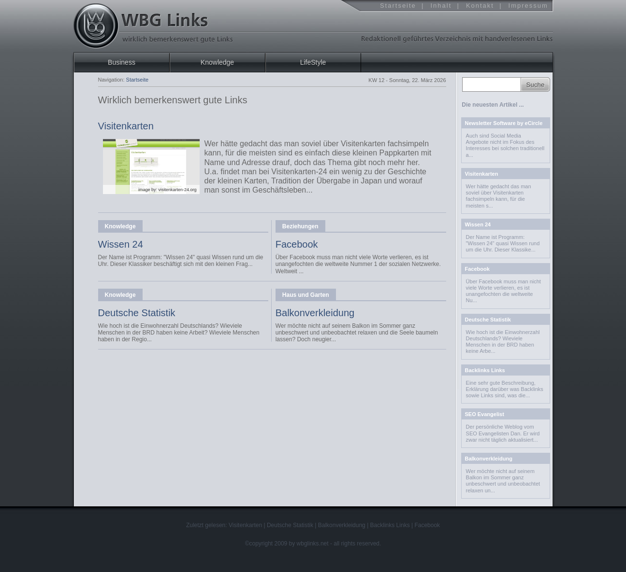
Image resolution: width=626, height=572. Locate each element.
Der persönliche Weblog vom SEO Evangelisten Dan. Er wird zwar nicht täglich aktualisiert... (503, 433)
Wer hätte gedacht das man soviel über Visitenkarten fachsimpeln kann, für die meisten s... (498, 196)
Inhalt (440, 5)
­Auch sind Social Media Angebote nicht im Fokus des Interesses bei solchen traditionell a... (505, 145)
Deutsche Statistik (136, 313)
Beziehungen (300, 226)
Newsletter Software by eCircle (504, 123)
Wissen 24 (120, 244)
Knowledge (120, 226)
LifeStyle (313, 62)
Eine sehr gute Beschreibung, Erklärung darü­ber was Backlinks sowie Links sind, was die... (504, 389)
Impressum (528, 5)
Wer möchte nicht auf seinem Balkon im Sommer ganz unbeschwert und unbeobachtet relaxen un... (503, 480)
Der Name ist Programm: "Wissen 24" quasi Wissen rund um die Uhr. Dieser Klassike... (503, 243)
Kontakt (480, 5)
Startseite (398, 5)
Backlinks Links (485, 370)
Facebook (297, 244)
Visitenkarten (126, 126)
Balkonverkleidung (315, 313)
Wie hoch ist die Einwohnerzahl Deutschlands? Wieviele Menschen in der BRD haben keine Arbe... (503, 341)
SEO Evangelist (484, 414)
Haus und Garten (305, 295)
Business (121, 62)
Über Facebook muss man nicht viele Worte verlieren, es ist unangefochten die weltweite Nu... (503, 291)
